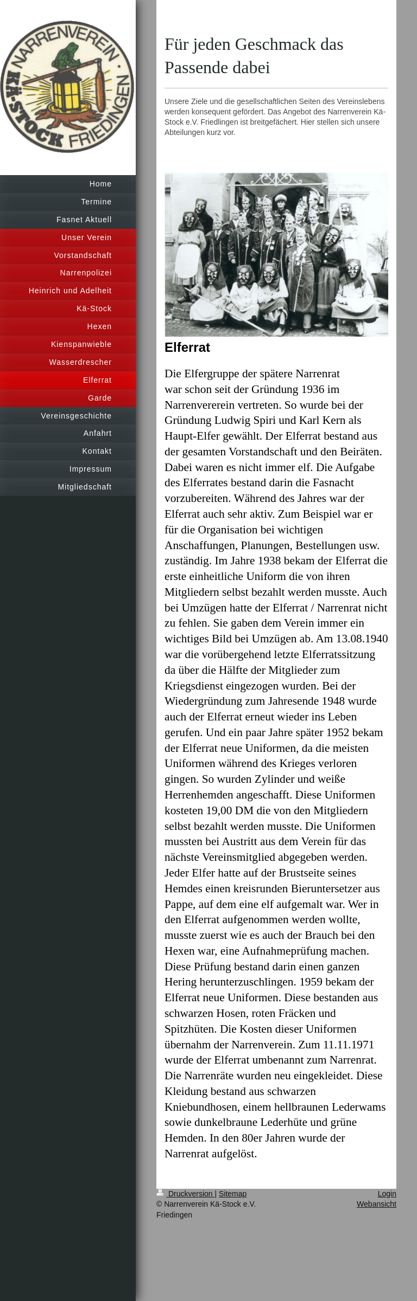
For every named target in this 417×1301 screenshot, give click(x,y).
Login (387, 1193)
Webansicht (376, 1204)
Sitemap (233, 1193)
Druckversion (185, 1193)
